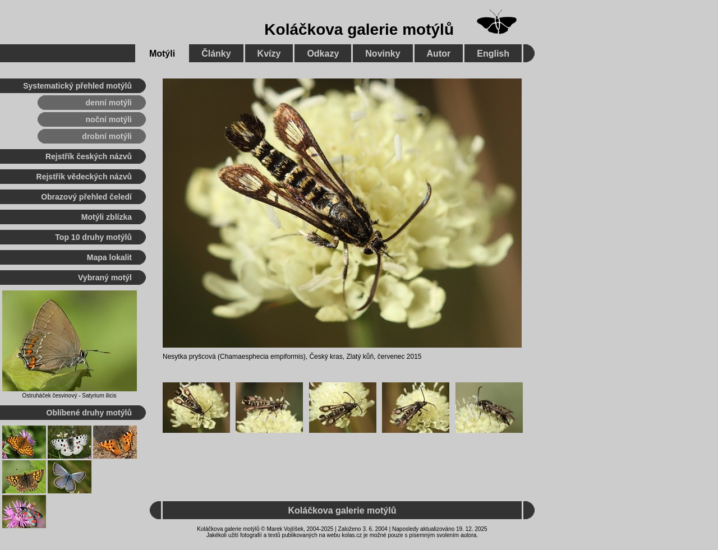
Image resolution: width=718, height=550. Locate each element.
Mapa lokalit (109, 257)
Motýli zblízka (106, 216)
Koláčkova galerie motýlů (359, 29)
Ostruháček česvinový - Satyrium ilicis (69, 395)
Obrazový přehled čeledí (86, 196)
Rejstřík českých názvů (88, 156)
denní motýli (109, 102)
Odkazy (323, 53)
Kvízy (269, 53)
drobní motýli (107, 136)
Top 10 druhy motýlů (93, 237)
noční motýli (109, 119)
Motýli (162, 53)
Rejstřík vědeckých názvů (84, 176)
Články (216, 53)
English (493, 53)
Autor (439, 53)
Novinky (382, 53)
